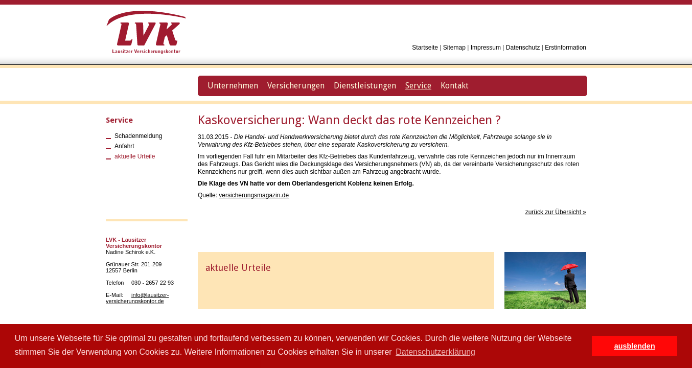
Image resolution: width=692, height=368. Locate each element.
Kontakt (455, 85)
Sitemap (454, 47)
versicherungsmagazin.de (254, 195)
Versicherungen (296, 85)
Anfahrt (124, 146)
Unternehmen (232, 85)
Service (119, 120)
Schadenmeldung (138, 136)
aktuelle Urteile (134, 156)
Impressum (486, 47)
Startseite (425, 47)
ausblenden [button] (634, 346)
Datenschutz (523, 47)
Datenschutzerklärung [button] (435, 352)
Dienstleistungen (365, 85)
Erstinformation (565, 47)
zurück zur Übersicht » (555, 212)
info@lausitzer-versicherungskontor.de (137, 298)
